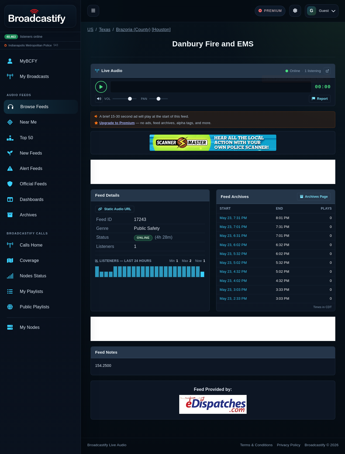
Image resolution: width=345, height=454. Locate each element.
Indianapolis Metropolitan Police (30, 45)
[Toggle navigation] (93, 11)
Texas (105, 29)
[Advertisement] (213, 172)
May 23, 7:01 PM (233, 227)
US (90, 29)
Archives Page (314, 197)
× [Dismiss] (327, 80)
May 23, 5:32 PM (233, 254)
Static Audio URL (114, 209)
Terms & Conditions (256, 445)
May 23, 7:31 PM (233, 218)
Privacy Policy (289, 445)
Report (320, 99)
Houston (161, 29)
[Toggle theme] (295, 11)
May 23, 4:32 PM (233, 271)
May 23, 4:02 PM (233, 281)
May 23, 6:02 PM (233, 245)
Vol (107, 98)
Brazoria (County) (133, 29)
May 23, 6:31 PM (233, 236)
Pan (144, 98)
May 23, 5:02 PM (233, 263)
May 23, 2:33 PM (233, 298)
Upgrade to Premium (117, 123)
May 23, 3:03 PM (233, 290)
